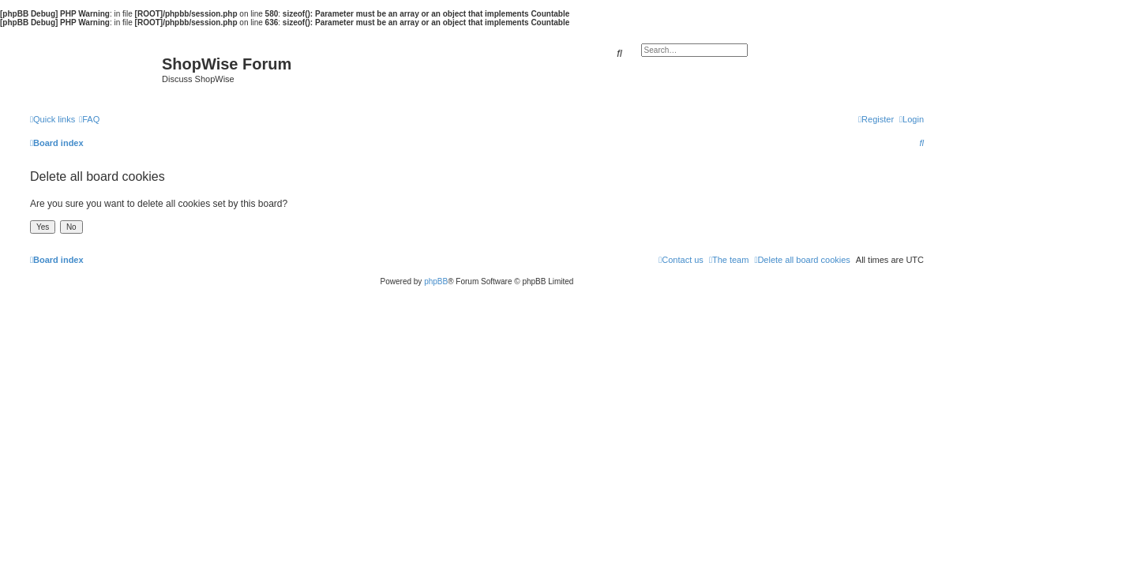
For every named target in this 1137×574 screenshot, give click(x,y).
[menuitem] (89, 119)
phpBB (436, 281)
